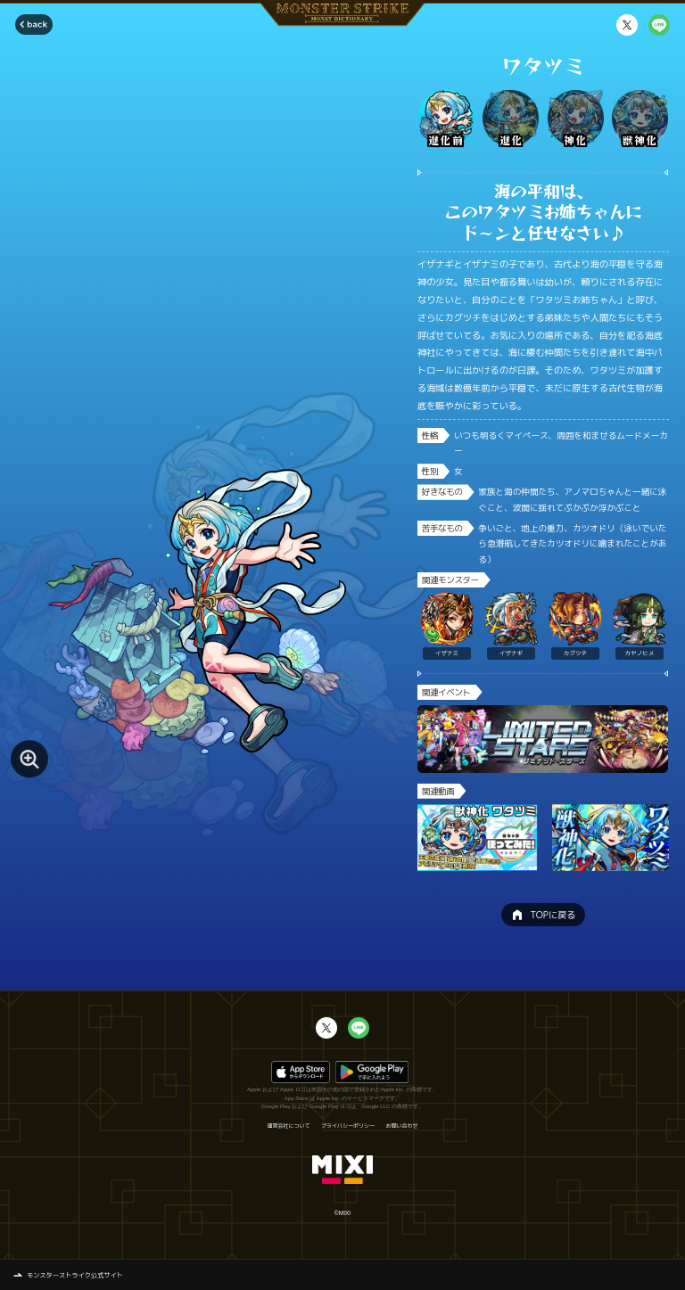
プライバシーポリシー (348, 1126)
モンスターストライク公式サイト (75, 1274)
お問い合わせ (402, 1126)
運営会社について (288, 1126)
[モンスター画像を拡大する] (29, 758)
